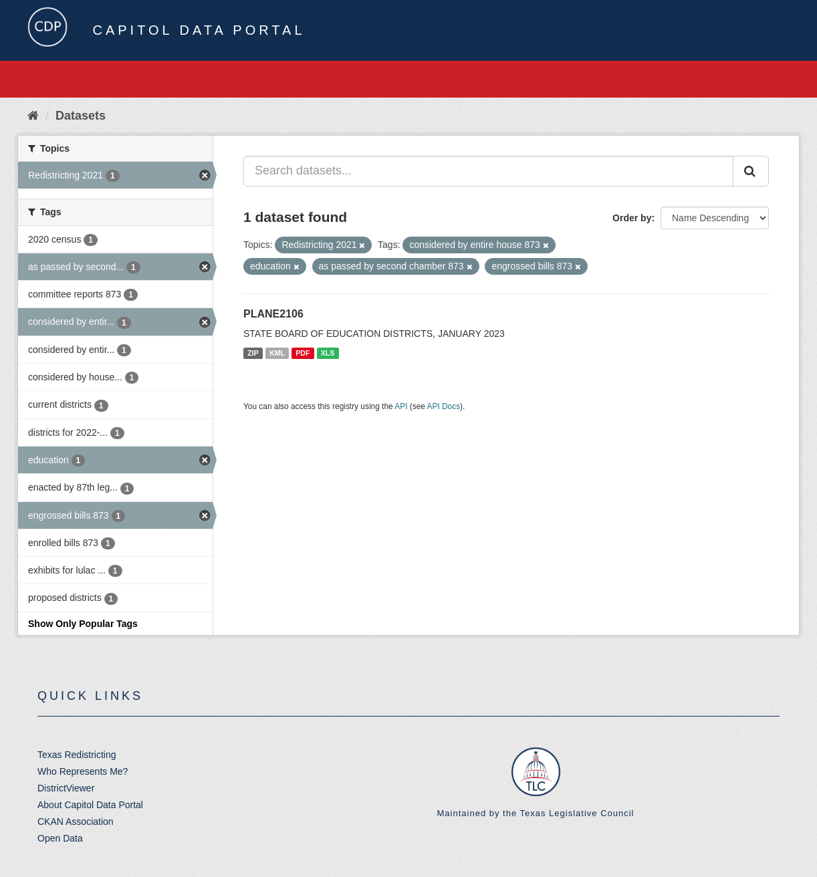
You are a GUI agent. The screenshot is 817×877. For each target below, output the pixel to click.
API (400, 406)
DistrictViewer (65, 788)
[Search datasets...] (488, 171)
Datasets (80, 115)
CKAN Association (75, 821)
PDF (303, 353)
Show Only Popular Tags (83, 623)
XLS (327, 353)
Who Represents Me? (82, 771)
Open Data (60, 838)
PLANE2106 (273, 314)
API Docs (444, 406)
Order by (631, 218)
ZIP (252, 353)
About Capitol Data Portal (90, 804)
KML (277, 353)
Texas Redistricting (76, 754)
